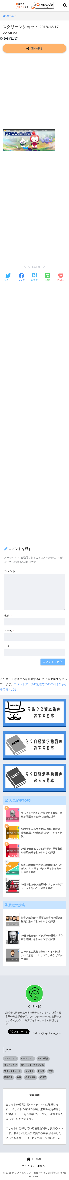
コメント (9, 571)
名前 (8, 615)
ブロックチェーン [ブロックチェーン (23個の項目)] (12, 1071)
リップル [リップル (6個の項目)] (29, 1071)
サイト (8, 646)
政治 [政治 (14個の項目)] (19, 1077)
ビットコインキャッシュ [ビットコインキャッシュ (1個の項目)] (32, 1065)
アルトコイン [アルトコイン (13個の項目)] (10, 1058)
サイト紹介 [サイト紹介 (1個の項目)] (43, 1058)
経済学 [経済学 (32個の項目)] (43, 1077)
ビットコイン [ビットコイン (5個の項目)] (10, 1065)
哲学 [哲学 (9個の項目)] (50, 1071)
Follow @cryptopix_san (47, 1033)
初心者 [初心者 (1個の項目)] (41, 1071)
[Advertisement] (34, 92)
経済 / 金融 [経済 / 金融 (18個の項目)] (30, 1077)
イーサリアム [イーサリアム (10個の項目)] (27, 1058)
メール (9, 630)
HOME (34, 1159)
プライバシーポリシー (35, 1166)
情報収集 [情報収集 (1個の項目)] (8, 1077)
